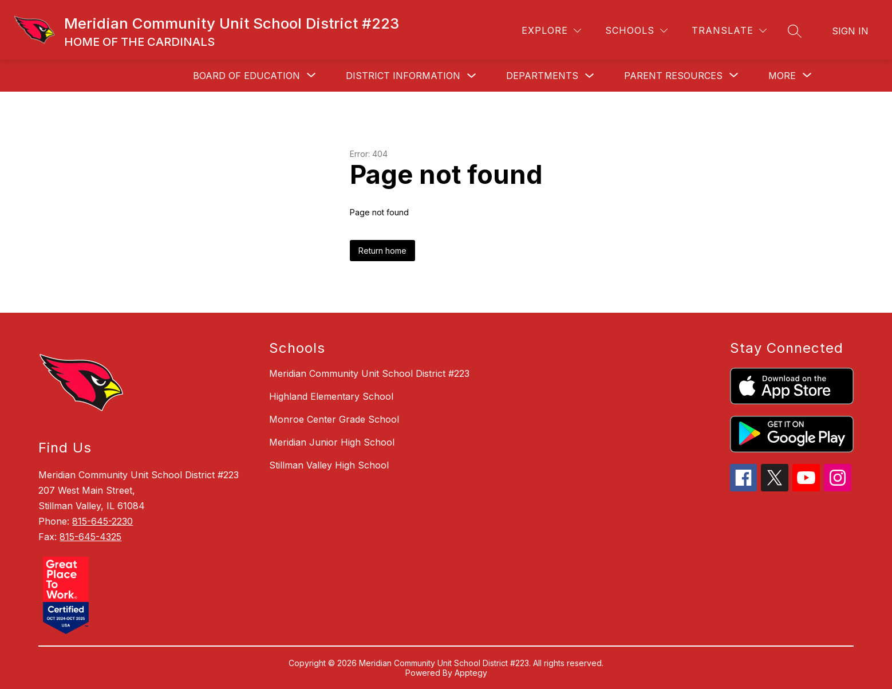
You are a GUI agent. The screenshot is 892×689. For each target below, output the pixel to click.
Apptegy (471, 673)
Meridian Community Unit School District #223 (369, 373)
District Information (403, 75)
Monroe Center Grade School (334, 419)
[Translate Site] (729, 30)
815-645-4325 (90, 536)
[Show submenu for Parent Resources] (673, 75)
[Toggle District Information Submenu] (472, 76)
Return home (382, 250)
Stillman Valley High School (329, 465)
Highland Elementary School (331, 396)
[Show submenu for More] (782, 75)
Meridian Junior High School (331, 442)
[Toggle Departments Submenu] (590, 76)
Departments (542, 75)
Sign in (850, 31)
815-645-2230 (102, 521)
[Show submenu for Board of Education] (246, 75)
